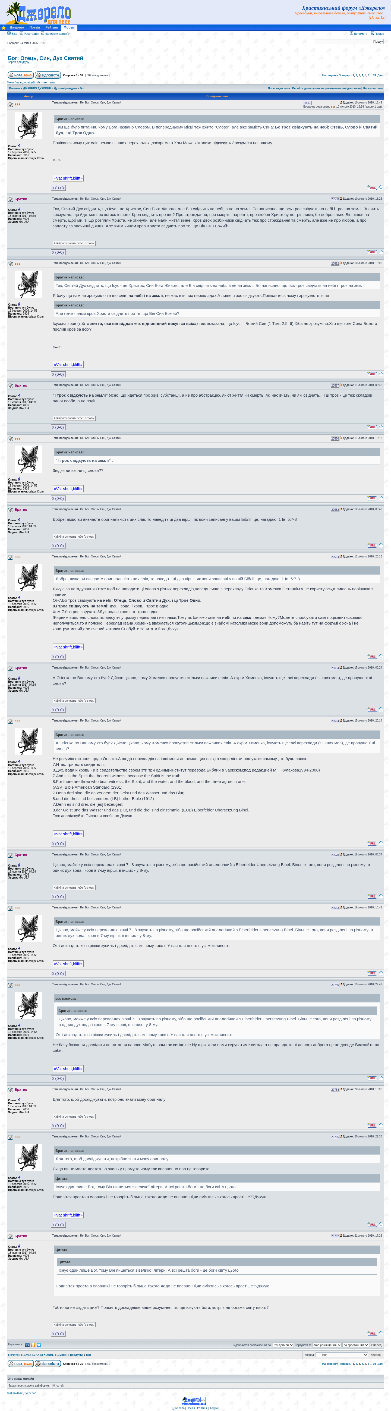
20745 (335, 984)
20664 (335, 721)
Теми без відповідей (21, 82)
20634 (335, 668)
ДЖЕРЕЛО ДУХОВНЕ (37, 88)
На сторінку (330, 75)
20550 (335, 199)
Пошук (377, 33)
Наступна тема (373, 88)
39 (374, 75)
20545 (307, 103)
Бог (82, 88)
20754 (335, 1089)
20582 (335, 509)
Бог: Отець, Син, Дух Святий (45, 58)
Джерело (17, 27)
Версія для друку (18, 62)
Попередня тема (279, 88)
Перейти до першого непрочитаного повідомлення (326, 88)
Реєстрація (29, 33)
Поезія (34, 27)
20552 (335, 263)
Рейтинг (51, 27)
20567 (335, 385)
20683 (335, 908)
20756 (335, 1137)
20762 (335, 1236)
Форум (69, 27)
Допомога (358, 33)
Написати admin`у (57, 33)
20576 (335, 438)
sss (18, 104)
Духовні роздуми (65, 88)
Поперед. (345, 75)
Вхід (12, 33)
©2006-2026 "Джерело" (21, 1393)
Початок (14, 88)
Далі (380, 75)
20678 (335, 855)
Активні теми (46, 82)
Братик (21, 199)
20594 (335, 557)
